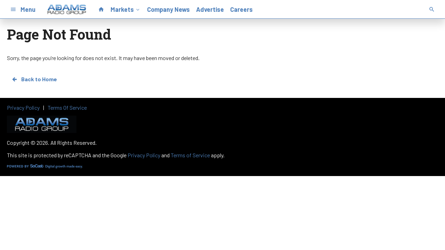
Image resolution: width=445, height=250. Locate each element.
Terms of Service (190, 155)
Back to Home (34, 79)
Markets (126, 9)
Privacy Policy (144, 155)
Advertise (210, 9)
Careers (241, 9)
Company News (168, 9)
